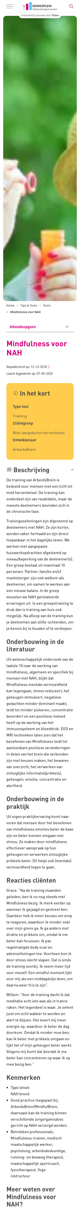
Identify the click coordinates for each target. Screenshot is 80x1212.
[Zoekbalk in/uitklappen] (71, 6)
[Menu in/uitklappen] (9, 6)
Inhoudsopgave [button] (23, 326)
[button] (40, 469)
